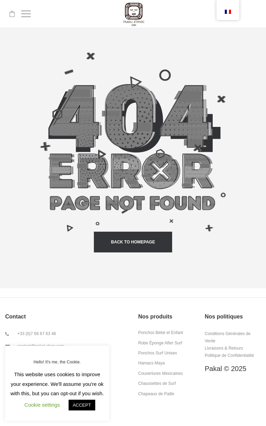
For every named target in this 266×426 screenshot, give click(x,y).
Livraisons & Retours (224, 348)
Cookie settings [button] (42, 405)
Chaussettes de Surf (157, 383)
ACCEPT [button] (82, 405)
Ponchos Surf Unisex (157, 353)
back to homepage (133, 242)
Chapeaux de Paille (156, 393)
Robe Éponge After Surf (160, 343)
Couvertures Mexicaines (160, 373)
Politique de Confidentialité (229, 355)
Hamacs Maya (151, 363)
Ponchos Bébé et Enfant (160, 332)
